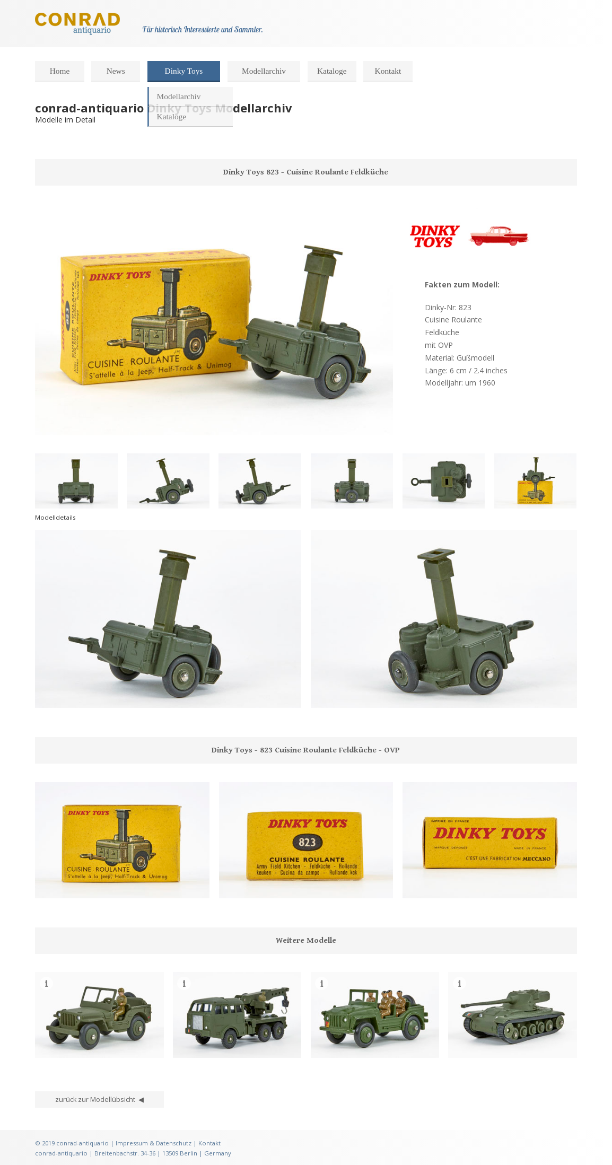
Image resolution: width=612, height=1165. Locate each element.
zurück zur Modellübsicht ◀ (99, 1099)
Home (60, 70)
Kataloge (332, 70)
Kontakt (388, 70)
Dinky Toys (184, 70)
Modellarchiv (264, 70)
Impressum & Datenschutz (153, 1143)
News (116, 70)
